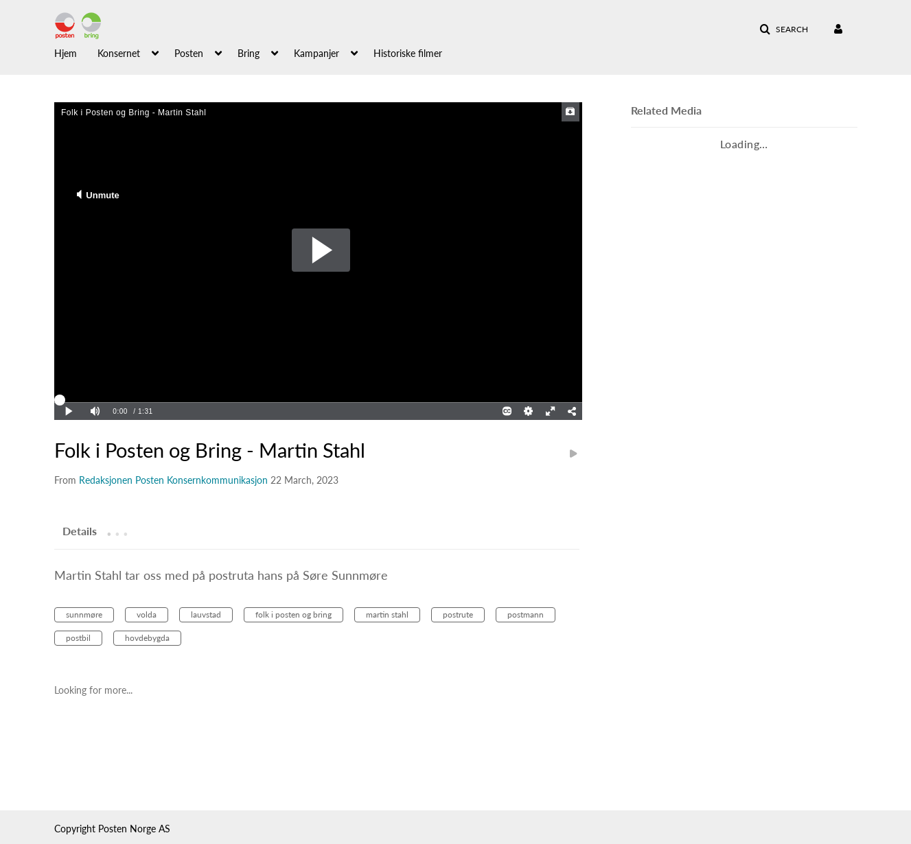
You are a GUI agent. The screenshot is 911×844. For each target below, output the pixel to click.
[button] (783, 29)
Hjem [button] (65, 53)
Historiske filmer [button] (407, 53)
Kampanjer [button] (316, 53)
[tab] (79, 530)
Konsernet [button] (118, 53)
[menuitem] (75, 52)
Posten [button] (188, 53)
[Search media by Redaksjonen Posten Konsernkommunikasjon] (173, 480)
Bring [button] (249, 53)
